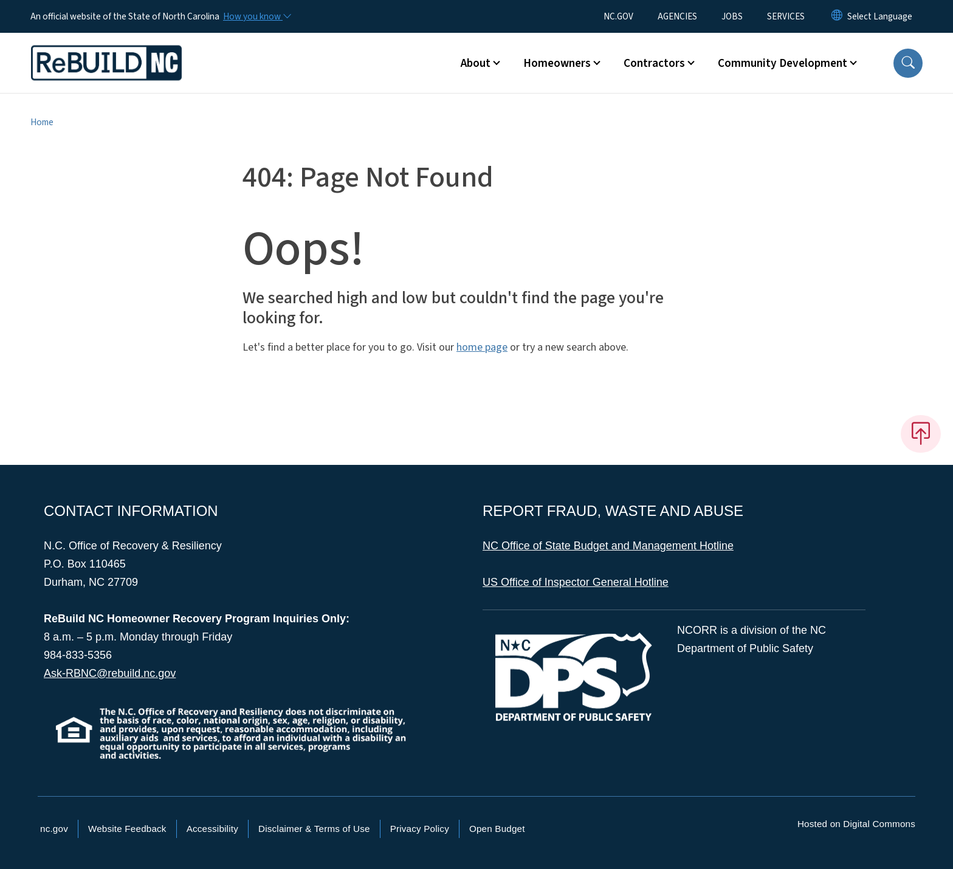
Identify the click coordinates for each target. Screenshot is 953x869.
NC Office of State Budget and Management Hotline (608, 546)
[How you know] (256, 16)
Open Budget (497, 828)
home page (481, 347)
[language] (879, 16)
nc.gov (54, 828)
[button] (908, 63)
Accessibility (212, 828)
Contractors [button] (654, 63)
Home (41, 122)
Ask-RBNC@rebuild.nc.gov (110, 673)
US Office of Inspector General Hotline (576, 582)
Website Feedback (127, 828)
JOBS (732, 16)
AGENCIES (677, 16)
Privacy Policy (419, 828)
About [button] (475, 63)
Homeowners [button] (557, 63)
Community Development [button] (782, 63)
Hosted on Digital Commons (856, 824)
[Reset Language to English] (836, 16)
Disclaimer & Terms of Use (314, 828)
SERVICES (786, 16)
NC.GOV (618, 16)
